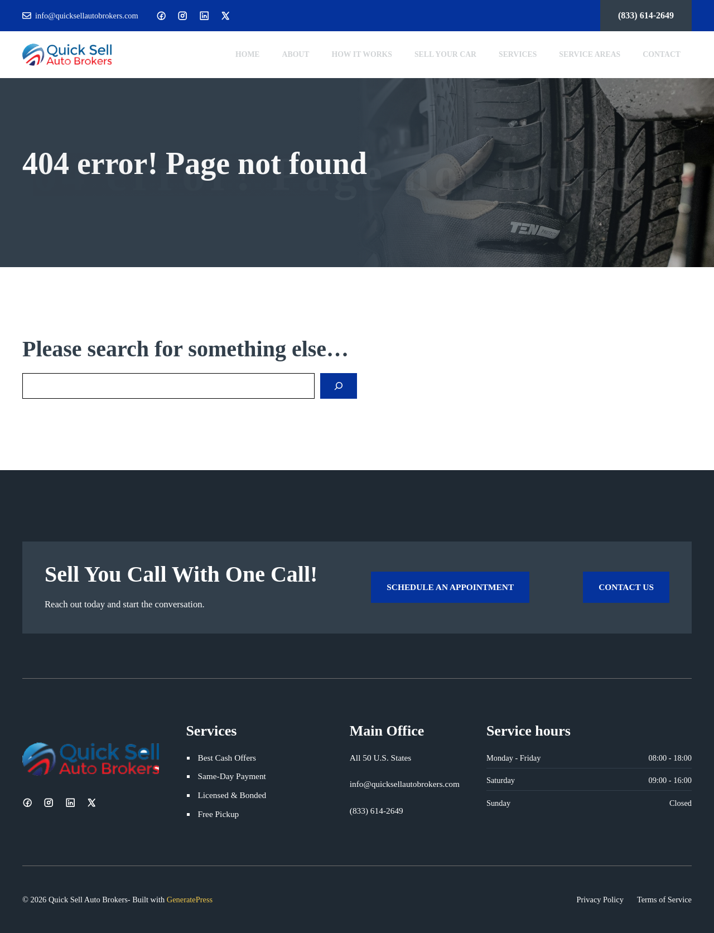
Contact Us (626, 587)
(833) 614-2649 (646, 15)
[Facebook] (161, 16)
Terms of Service (664, 899)
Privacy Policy (600, 899)
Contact (662, 54)
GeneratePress (190, 899)
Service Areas (589, 54)
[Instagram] (182, 16)
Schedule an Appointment (450, 587)
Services (518, 54)
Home (247, 54)
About (296, 54)
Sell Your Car (445, 54)
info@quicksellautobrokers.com (86, 15)
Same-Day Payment (231, 776)
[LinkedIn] (204, 16)
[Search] (338, 386)
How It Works (361, 54)
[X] (225, 16)
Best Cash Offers (226, 757)
